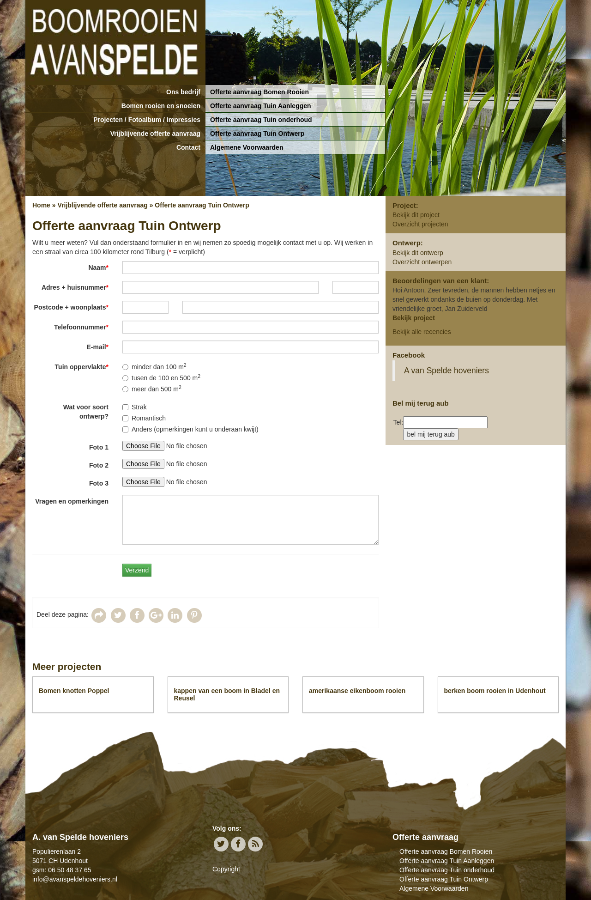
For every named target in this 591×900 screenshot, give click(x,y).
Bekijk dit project (416, 215)
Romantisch (144, 418)
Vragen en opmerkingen (72, 501)
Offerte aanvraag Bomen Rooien (259, 92)
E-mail (98, 347)
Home (41, 205)
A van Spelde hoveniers (446, 370)
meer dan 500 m (151, 388)
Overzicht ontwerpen (422, 262)
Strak (134, 407)
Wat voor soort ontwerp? (86, 411)
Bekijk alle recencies (421, 331)
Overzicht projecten (420, 224)
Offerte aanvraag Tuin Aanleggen (260, 105)
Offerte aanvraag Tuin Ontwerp (257, 133)
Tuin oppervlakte (82, 367)
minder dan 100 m (154, 366)
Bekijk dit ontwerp (417, 252)
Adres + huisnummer (75, 287)
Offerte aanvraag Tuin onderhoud (261, 119)
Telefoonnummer (81, 327)
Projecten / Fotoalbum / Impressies (146, 119)
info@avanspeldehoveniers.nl (74, 879)
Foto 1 (99, 447)
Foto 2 (99, 465)
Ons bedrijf (183, 92)
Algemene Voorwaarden (246, 147)
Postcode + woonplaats (71, 307)
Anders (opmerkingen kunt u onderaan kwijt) (190, 429)
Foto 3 (99, 483)
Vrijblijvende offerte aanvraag (155, 133)
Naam (98, 267)
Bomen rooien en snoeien (160, 105)
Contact (188, 147)
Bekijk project (413, 318)
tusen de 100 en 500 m (161, 377)
